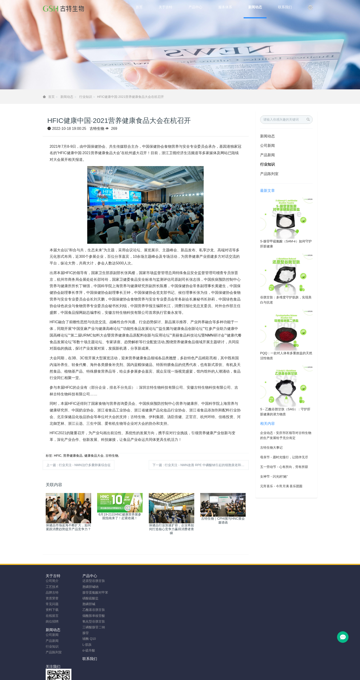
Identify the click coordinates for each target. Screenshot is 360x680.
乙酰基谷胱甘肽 (91, 610)
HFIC (58, 455)
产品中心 (87, 576)
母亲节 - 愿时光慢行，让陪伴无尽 (284, 457)
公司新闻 (267, 145)
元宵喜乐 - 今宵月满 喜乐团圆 (281, 486)
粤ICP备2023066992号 (199, 669)
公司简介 (52, 581)
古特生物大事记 (271, 447)
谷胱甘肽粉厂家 (123, 675)
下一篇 (200, 465)
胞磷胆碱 (86, 604)
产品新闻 (267, 155)
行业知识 (85, 97)
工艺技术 (52, 587)
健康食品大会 (94, 455)
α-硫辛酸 (86, 650)
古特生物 (97, 128)
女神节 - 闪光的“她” (274, 476)
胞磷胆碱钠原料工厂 (176, 675)
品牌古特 (52, 592)
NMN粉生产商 (148, 675)
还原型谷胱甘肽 (91, 581)
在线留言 (52, 616)
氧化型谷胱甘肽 (91, 621)
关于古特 (53, 576)
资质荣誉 (52, 598)
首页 (139, 7)
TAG (177, 669)
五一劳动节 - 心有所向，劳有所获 (284, 467)
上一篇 (78, 465)
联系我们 (156, 576)
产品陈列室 (269, 174)
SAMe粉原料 (238, 675)
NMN (209, 335)
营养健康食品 (72, 455)
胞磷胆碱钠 (88, 587)
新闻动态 (66, 97)
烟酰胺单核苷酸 (91, 616)
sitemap (150, 669)
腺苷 (83, 633)
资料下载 (52, 610)
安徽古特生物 (142, 663)
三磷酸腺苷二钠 (91, 627)
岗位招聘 (52, 621)
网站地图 (164, 669)
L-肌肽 (84, 644)
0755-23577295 (271, 585)
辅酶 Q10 (86, 638)
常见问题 (52, 604)
